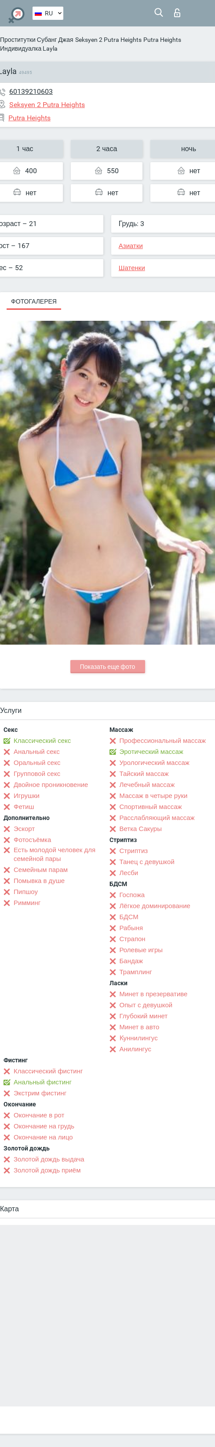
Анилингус (135, 1049)
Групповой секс (37, 774)
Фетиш (24, 807)
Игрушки (27, 796)
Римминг (27, 903)
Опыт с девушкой (146, 1005)
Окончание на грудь (44, 1126)
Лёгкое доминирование (155, 906)
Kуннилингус (139, 1038)
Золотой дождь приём (47, 1170)
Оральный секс (37, 763)
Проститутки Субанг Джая (36, 39)
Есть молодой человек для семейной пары (54, 854)
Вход (177, 13)
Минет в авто (140, 1027)
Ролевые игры (141, 950)
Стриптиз (134, 851)
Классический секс (42, 741)
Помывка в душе (39, 881)
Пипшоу (26, 892)
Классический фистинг (48, 1071)
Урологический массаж (154, 763)
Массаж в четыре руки (154, 796)
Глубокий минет (144, 1016)
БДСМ (129, 917)
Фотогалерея (34, 301)
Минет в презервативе (154, 994)
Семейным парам (41, 870)
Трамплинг (136, 972)
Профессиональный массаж (163, 741)
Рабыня (131, 928)
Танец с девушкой (147, 862)
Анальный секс (37, 752)
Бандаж (131, 961)
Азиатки (131, 246)
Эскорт (24, 829)
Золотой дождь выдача (49, 1159)
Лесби (129, 873)
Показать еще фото (107, 666)
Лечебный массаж (147, 785)
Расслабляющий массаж (157, 818)
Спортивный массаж (151, 807)
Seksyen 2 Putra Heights (108, 39)
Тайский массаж (144, 774)
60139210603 (31, 91)
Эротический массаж (151, 752)
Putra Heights (162, 39)
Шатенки (132, 268)
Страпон (133, 939)
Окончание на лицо (43, 1137)
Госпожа (132, 895)
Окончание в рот (39, 1115)
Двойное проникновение (51, 785)
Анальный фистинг (43, 1082)
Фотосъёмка (32, 840)
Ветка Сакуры (141, 829)
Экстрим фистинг (40, 1093)
